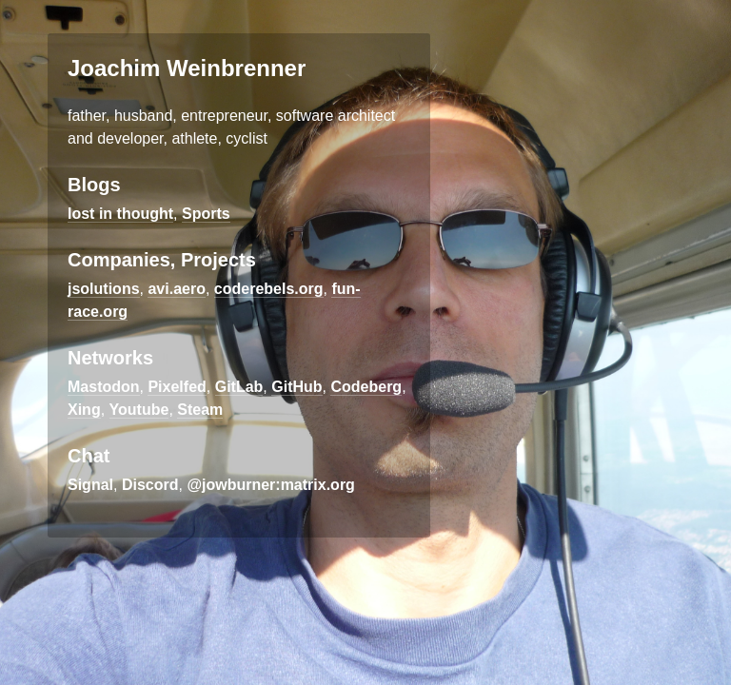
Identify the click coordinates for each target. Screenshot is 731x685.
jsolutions (104, 289)
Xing (84, 409)
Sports (206, 214)
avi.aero (176, 289)
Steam (200, 409)
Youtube (139, 409)
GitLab (239, 387)
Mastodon (104, 387)
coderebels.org (269, 289)
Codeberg (366, 387)
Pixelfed (177, 387)
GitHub (296, 387)
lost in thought (120, 214)
